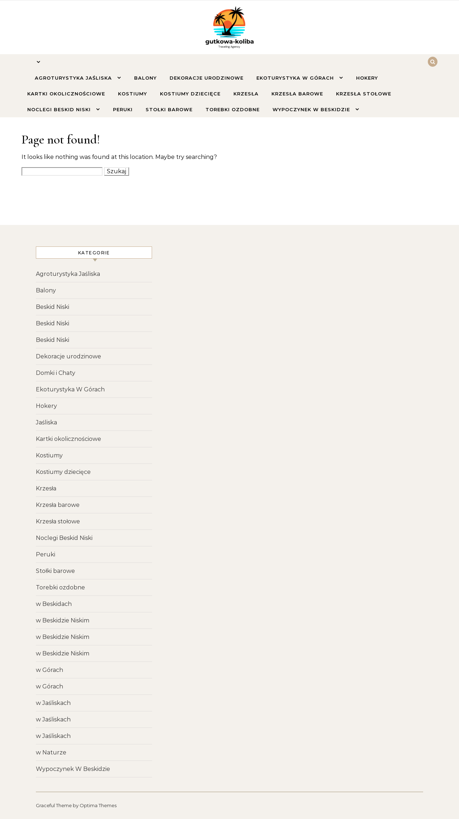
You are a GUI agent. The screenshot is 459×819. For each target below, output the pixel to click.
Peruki (123, 109)
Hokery (367, 78)
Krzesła (246, 94)
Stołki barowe (169, 109)
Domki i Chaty (55, 373)
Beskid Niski (52, 306)
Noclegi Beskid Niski (60, 109)
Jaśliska (46, 422)
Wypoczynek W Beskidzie (312, 109)
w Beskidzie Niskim (62, 620)
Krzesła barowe (297, 94)
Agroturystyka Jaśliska (74, 78)
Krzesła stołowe (363, 94)
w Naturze (51, 752)
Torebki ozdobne (232, 109)
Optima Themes (98, 805)
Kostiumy (132, 94)
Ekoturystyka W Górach (296, 78)
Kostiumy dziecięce (190, 94)
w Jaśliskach (53, 703)
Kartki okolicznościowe (66, 94)
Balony (145, 78)
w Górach (49, 670)
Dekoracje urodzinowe (206, 78)
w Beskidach (54, 604)
